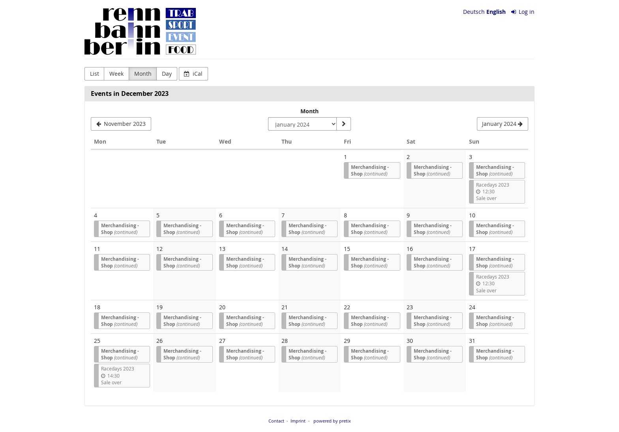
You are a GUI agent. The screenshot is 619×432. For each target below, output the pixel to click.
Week (116, 73)
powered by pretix (332, 421)
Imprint (298, 421)
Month (143, 73)
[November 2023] (121, 124)
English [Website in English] (496, 11)
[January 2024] (502, 124)
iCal (193, 73)
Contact (276, 421)
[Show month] (343, 124)
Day (167, 73)
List (94, 73)
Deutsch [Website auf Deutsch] (474, 11)
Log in (523, 11)
